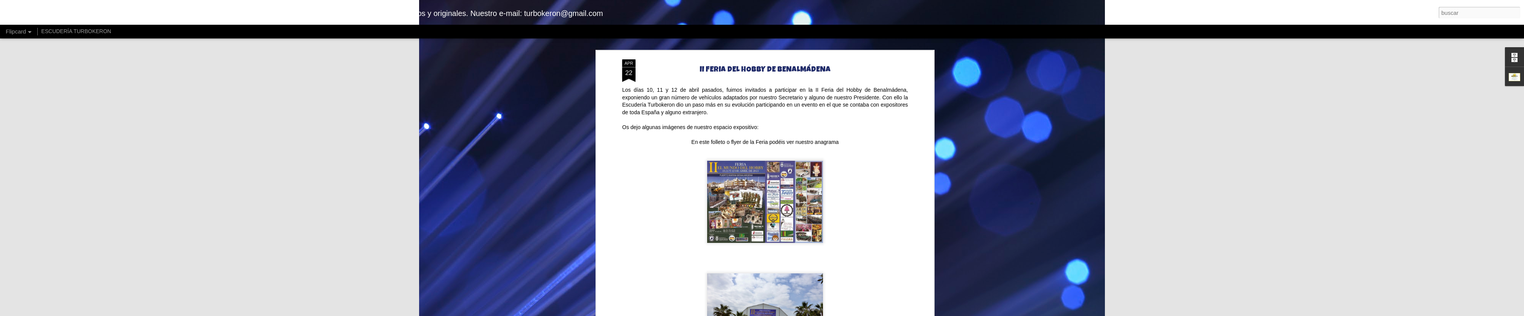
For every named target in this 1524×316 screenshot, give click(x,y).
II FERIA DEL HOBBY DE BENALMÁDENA (765, 70)
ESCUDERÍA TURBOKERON (76, 31)
